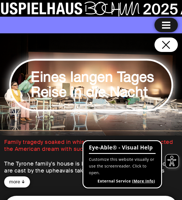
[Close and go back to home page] (166, 45)
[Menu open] (166, 25)
